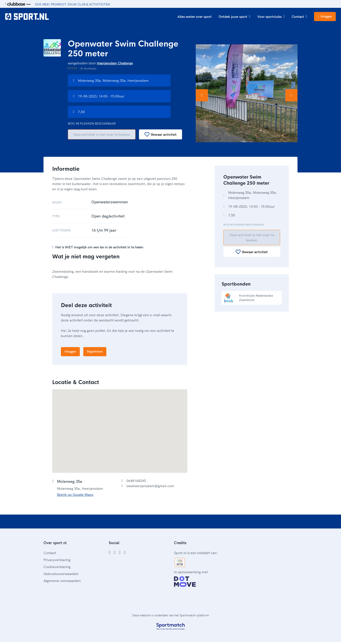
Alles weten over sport (194, 16)
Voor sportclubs (271, 16)
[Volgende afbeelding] (291, 95)
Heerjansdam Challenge (115, 63)
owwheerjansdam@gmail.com (150, 486)
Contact (299, 16)
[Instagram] (114, 552)
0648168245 (136, 480)
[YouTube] (124, 552)
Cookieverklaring (56, 567)
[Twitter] (119, 552)
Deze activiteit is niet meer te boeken (101, 134)
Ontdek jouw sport (234, 16)
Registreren (95, 351)
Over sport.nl (55, 542)
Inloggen (325, 16)
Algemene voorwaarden (62, 580)
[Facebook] (109, 552)
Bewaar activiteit (160, 134)
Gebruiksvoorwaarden (61, 574)
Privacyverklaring (56, 560)
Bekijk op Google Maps (75, 494)
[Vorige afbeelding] (202, 95)
